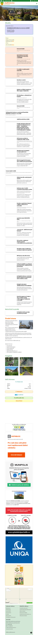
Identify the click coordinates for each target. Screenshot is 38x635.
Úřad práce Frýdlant (23, 615)
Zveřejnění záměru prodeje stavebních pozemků (23, 312)
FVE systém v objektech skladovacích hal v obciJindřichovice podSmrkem (24, 242)
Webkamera (19, 391)
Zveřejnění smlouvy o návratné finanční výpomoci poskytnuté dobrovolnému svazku (24, 277)
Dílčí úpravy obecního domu (23, 255)
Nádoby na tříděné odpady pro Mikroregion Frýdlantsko (24, 90)
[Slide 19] (30, 19)
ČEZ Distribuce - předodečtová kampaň (24, 96)
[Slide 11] (20, 19)
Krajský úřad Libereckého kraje (25, 609)
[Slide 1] (7, 19)
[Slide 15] (25, 19)
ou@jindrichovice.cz (12, 627)
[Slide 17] (27, 19)
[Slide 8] (16, 19)
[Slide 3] (10, 19)
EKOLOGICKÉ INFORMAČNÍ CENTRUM (19, 491)
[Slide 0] (6, 19)
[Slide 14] (24, 19)
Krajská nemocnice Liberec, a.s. (25, 614)
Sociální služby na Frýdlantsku (19, 427)
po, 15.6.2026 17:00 (18, 28)
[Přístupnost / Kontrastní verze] (30, 0)
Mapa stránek (8, 615)
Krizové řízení (19, 401)
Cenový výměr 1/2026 (11, 171)
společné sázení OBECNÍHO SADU (23, 218)
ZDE (19, 340)
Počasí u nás (19, 385)
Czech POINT (8, 611)
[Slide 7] (15, 19)
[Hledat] (36, 0)
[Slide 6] (13, 19)
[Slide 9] (17, 19)
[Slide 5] (12, 19)
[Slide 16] (26, 19)
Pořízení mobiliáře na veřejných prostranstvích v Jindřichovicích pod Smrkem (24, 265)
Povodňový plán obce (19, 398)
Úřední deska (8, 609)
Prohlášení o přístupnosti (10, 617)
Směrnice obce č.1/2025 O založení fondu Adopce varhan (24, 188)
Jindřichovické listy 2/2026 (23, 119)
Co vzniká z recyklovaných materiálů (23, 69)
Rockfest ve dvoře (21, 80)
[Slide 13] (22, 19)
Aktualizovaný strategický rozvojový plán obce (23, 151)
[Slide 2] (8, 19)
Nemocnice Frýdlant (23, 612)
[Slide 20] (31, 19)
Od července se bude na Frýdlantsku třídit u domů (23, 139)
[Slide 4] (11, 19)
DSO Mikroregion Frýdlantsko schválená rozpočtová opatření (24, 249)
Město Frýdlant (22, 611)
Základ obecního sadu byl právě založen (24, 178)
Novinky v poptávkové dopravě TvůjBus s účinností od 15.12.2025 (24, 205)
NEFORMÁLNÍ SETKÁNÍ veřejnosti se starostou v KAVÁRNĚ (22, 56)
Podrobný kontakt (9, 629)
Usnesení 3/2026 (20, 106)
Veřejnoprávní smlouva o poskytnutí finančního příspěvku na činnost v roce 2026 (17, 113)
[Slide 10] (19, 19)
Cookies (7, 614)
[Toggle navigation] (36, 3)
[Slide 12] (21, 19)
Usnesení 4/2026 (20, 49)
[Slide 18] (29, 19)
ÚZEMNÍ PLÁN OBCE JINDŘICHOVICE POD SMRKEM (24, 285)
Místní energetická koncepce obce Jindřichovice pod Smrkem (24, 160)
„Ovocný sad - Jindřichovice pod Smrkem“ (24, 230)
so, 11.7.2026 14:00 (10, 31)
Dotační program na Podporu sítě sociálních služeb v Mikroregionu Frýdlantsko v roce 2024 (24, 298)
